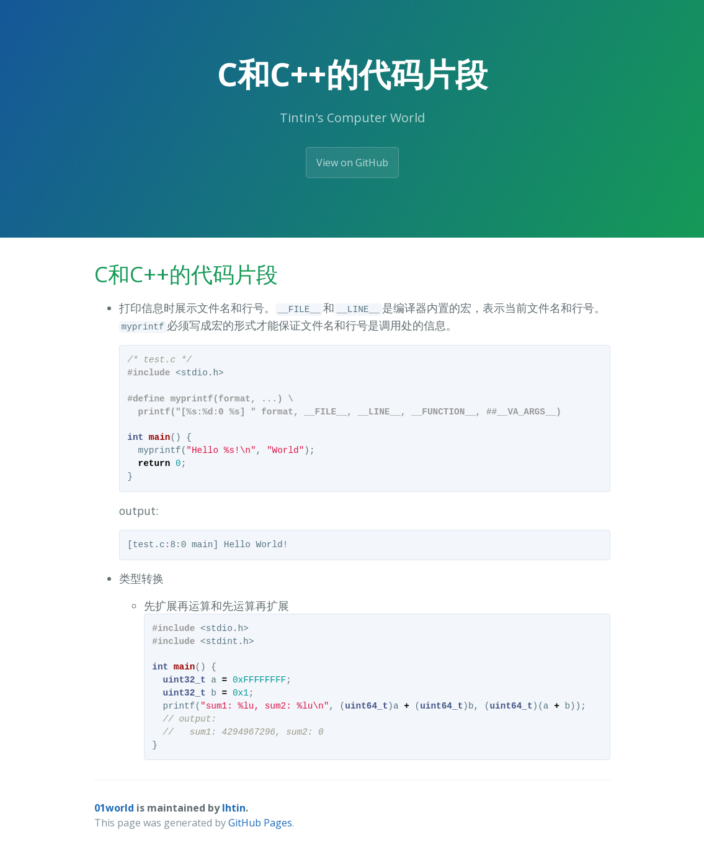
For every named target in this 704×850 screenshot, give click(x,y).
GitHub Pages (260, 823)
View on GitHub (352, 162)
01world (114, 808)
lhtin (234, 808)
